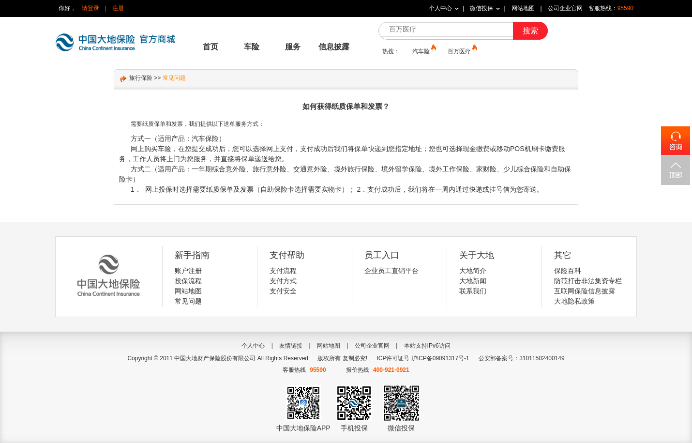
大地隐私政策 (574, 301)
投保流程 (188, 281)
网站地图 (523, 8)
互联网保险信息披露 (584, 291)
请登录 (90, 8)
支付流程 (283, 271)
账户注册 (188, 271)
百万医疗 (462, 51)
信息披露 (333, 47)
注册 (118, 8)
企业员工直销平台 (391, 271)
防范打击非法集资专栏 (588, 281)
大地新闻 (472, 281)
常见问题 (188, 301)
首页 (210, 47)
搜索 (530, 31)
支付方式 (283, 281)
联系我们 (472, 291)
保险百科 (567, 271)
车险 (251, 47)
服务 (293, 47)
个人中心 (440, 8)
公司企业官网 (565, 8)
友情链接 (290, 345)
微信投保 (481, 8)
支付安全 (283, 291)
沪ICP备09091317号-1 (440, 358)
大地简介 (472, 271)
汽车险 (423, 51)
